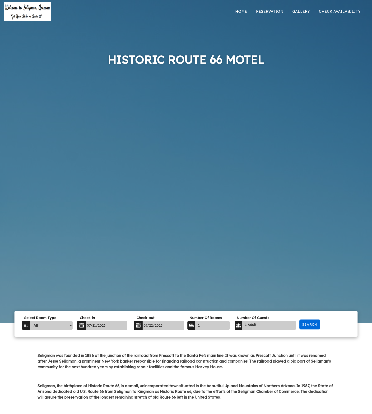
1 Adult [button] (250, 325)
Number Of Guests (253, 317)
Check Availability (340, 11)
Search (309, 324)
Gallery (301, 11)
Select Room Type (40, 317)
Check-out (145, 317)
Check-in (87, 317)
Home (241, 11)
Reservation (269, 11)
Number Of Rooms (206, 317)
